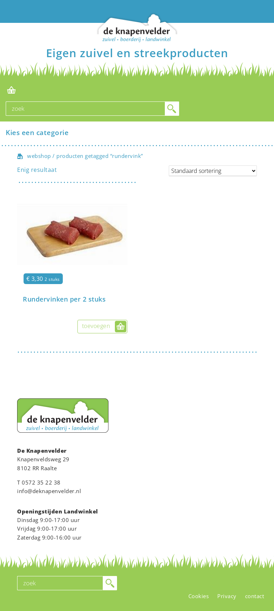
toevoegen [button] (96, 326)
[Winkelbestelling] (213, 170)
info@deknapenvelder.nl (49, 491)
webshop (39, 155)
